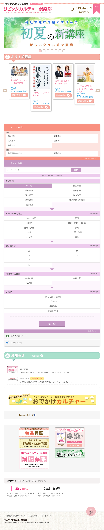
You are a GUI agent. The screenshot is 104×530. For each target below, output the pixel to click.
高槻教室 (11, 140)
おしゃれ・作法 (29, 214)
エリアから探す (17, 127)
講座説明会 (53, 307)
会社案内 (33, 519)
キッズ (29, 233)
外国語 (29, 219)
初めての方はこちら (19, 332)
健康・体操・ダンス (77, 219)
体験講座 (53, 302)
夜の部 (29, 279)
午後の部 (77, 274)
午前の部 (29, 274)
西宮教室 (57, 153)
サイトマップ (46, 519)
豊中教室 (57, 136)
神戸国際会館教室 (15, 153)
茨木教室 (57, 140)
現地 (77, 233)
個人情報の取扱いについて (15, 519)
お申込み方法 (16, 339)
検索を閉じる (92, 327)
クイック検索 (16, 158)
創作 (29, 228)
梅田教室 (11, 136)
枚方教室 (11, 145)
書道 (77, 224)
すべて (29, 182)
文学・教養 (77, 228)
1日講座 (53, 297)
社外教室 (29, 201)
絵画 (77, 214)
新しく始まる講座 (53, 293)
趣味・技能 (29, 224)
